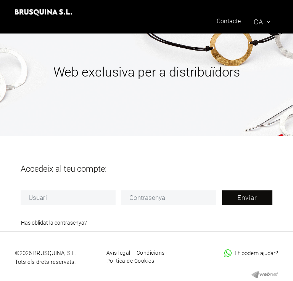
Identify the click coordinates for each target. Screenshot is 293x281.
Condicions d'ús (157, 253)
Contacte (229, 21)
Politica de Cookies (130, 261)
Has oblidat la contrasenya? (54, 223)
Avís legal (118, 253)
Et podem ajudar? (251, 253)
